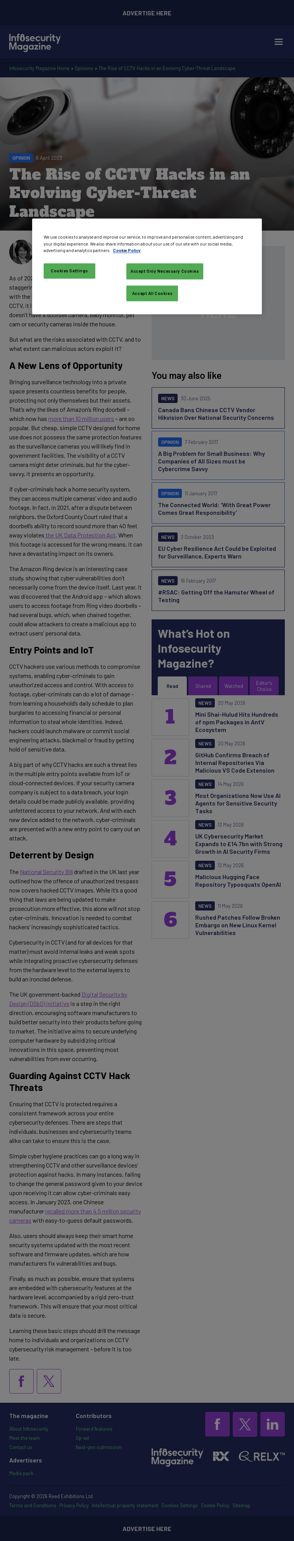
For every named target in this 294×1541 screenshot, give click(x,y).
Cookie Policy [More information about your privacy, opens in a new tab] (127, 250)
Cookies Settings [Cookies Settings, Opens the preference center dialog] (69, 270)
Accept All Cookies (152, 293)
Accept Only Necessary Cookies (165, 271)
